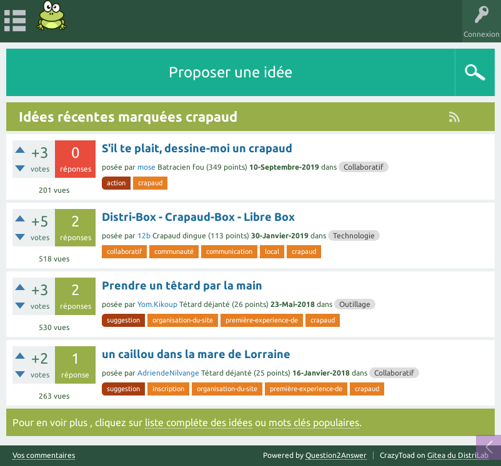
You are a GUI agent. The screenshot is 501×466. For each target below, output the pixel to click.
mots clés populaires (314, 422)
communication (229, 251)
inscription (168, 388)
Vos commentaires (43, 455)
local (272, 251)
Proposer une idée (230, 72)
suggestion (123, 320)
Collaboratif (364, 167)
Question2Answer (336, 455)
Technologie (354, 235)
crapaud (150, 183)
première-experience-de (262, 320)
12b (144, 235)
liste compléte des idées (198, 422)
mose (146, 167)
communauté (174, 251)
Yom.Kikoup (157, 304)
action (116, 183)
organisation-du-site (182, 320)
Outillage (354, 304)
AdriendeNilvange (168, 373)
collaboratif (124, 251)
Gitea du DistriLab (458, 455)
